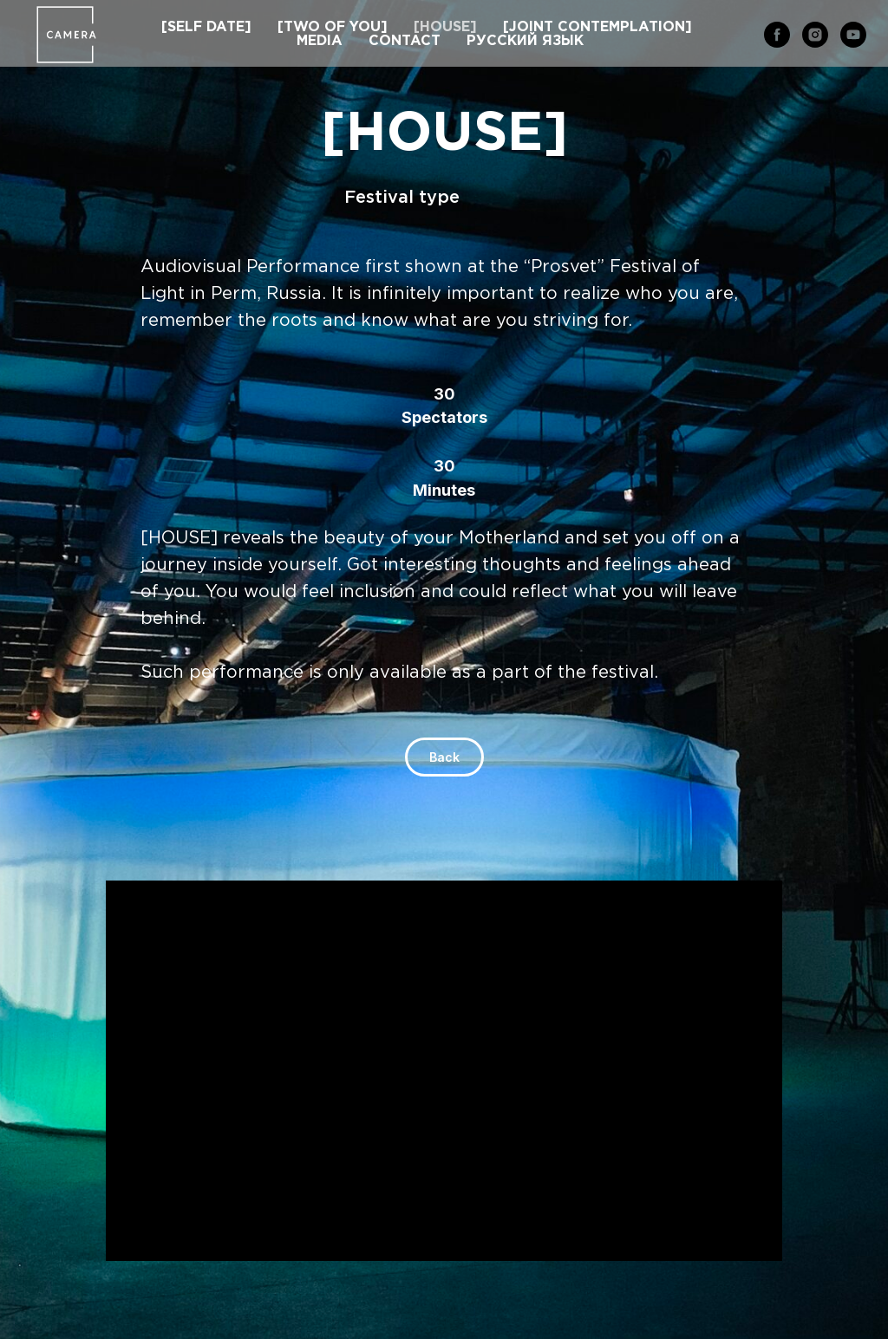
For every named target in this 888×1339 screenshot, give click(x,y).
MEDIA (320, 41)
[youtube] (853, 35)
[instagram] (815, 35)
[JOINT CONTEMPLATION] (597, 27)
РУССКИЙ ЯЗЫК (525, 41)
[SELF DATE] (206, 27)
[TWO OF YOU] (333, 27)
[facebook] (777, 35)
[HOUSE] (445, 27)
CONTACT (405, 41)
